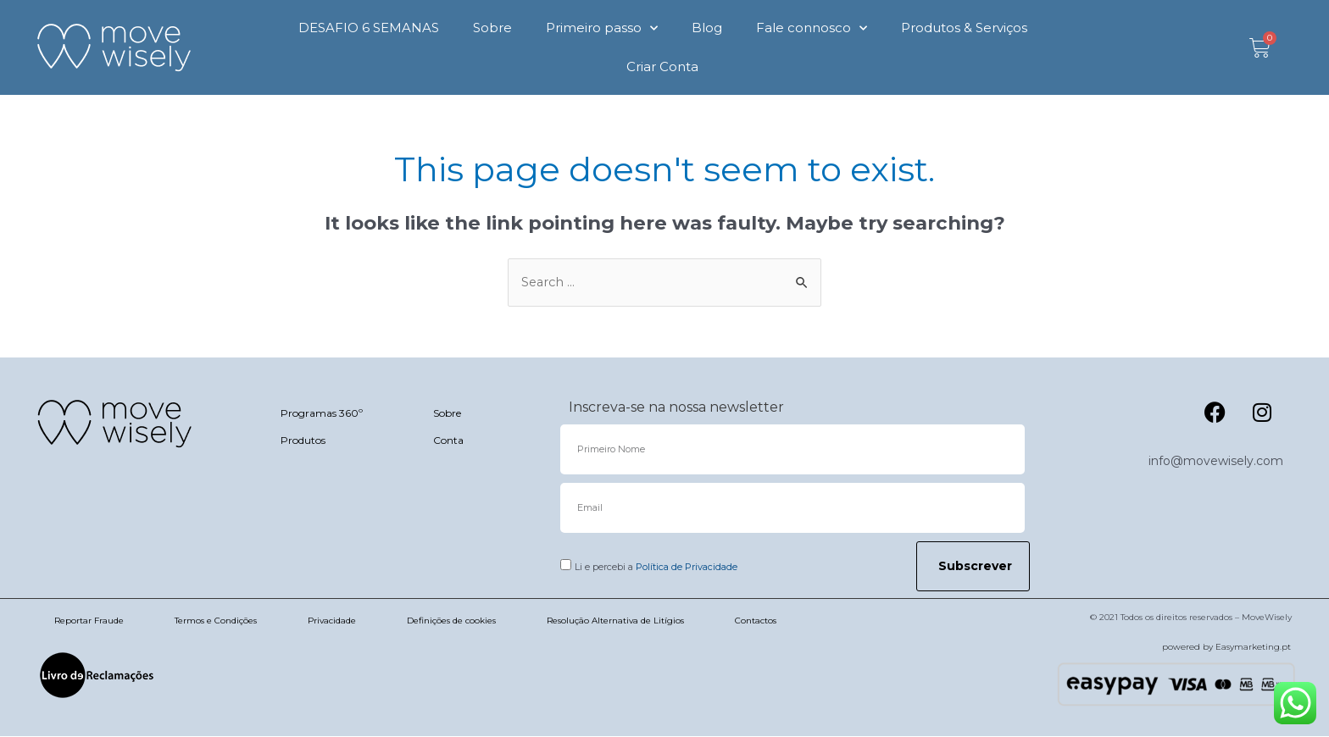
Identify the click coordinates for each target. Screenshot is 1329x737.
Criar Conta (662, 66)
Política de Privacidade (686, 568)
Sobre (492, 27)
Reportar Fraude (89, 621)
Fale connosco (811, 28)
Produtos (303, 441)
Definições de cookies (451, 621)
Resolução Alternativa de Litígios (615, 621)
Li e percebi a (656, 568)
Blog (707, 27)
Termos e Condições (216, 621)
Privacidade (332, 621)
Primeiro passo (602, 28)
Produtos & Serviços (964, 27)
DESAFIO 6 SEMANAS (368, 27)
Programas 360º (322, 413)
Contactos (755, 621)
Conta (448, 441)
